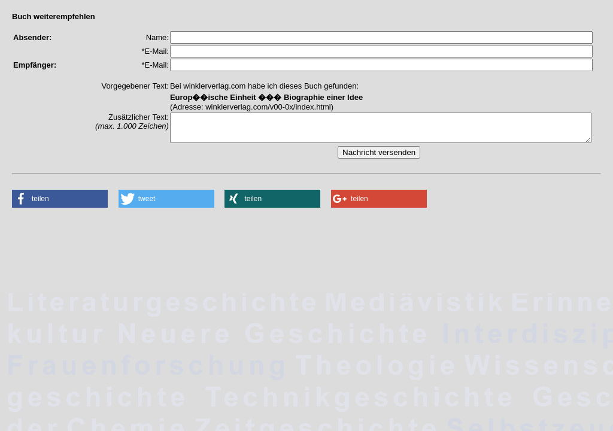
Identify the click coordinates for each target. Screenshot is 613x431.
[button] (60, 204)
